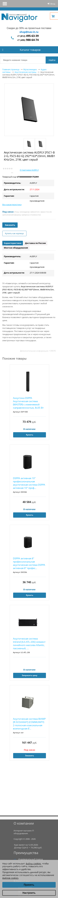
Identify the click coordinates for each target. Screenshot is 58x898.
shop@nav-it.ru (29, 32)
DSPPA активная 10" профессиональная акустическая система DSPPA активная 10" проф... (29, 483)
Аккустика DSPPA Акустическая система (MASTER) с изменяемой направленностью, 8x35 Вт (28, 402)
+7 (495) (28, 40)
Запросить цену (29, 675)
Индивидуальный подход (30, 859)
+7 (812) (28, 36)
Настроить (28, 893)
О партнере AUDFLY (29, 170)
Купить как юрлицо (14, 233)
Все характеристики (11, 204)
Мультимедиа (30, 69)
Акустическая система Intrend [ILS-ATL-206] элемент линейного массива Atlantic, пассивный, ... (29, 643)
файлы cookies (33, 863)
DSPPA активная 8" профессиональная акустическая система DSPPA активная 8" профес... (29, 563)
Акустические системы (25, 72)
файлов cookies (10, 878)
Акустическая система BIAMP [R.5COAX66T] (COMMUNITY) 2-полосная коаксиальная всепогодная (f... (29, 723)
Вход (52, 3)
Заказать (10, 224)
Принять (29, 885)
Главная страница (10, 69)
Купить (29, 434)
